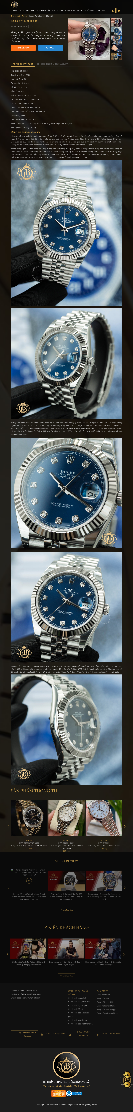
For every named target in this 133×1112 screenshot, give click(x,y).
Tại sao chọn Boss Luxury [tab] (52, 63)
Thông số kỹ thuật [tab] (22, 63)
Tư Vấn (62, 11)
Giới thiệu (101, 11)
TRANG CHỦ (16, 11)
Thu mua (71, 11)
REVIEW (55, 11)
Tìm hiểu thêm (66, 912)
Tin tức (79, 11)
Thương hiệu (28, 11)
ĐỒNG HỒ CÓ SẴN (43, 11)
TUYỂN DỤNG (89, 11)
